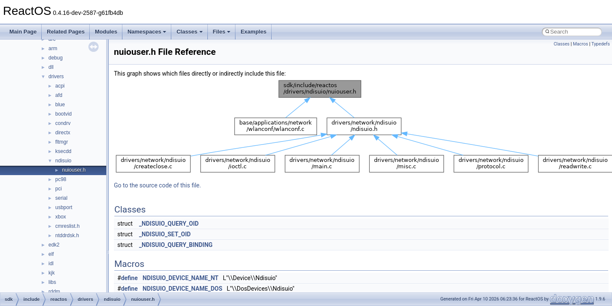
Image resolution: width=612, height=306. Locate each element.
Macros (580, 44)
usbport (63, 207)
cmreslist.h (67, 226)
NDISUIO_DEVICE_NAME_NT (181, 278)
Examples (253, 31)
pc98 (60, 179)
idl (51, 263)
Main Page (23, 31)
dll (51, 67)
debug (55, 58)
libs (52, 282)
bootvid (63, 114)
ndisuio (63, 161)
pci (58, 189)
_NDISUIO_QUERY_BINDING (175, 244)
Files (222, 31)
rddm (54, 292)
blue (60, 105)
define (129, 278)
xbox (60, 217)
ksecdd (63, 151)
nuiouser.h (73, 170)
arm (52, 48)
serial (61, 198)
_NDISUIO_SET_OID (165, 234)
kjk (51, 273)
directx (62, 133)
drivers (56, 76)
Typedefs (600, 44)
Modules (106, 31)
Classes (189, 31)
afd (58, 95)
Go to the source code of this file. (157, 185)
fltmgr (61, 142)
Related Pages (66, 31)
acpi (60, 86)
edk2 (54, 245)
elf (51, 254)
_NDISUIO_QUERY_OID (168, 223)
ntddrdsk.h (67, 235)
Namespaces (147, 31)
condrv (63, 123)
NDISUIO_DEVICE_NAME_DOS (183, 288)
